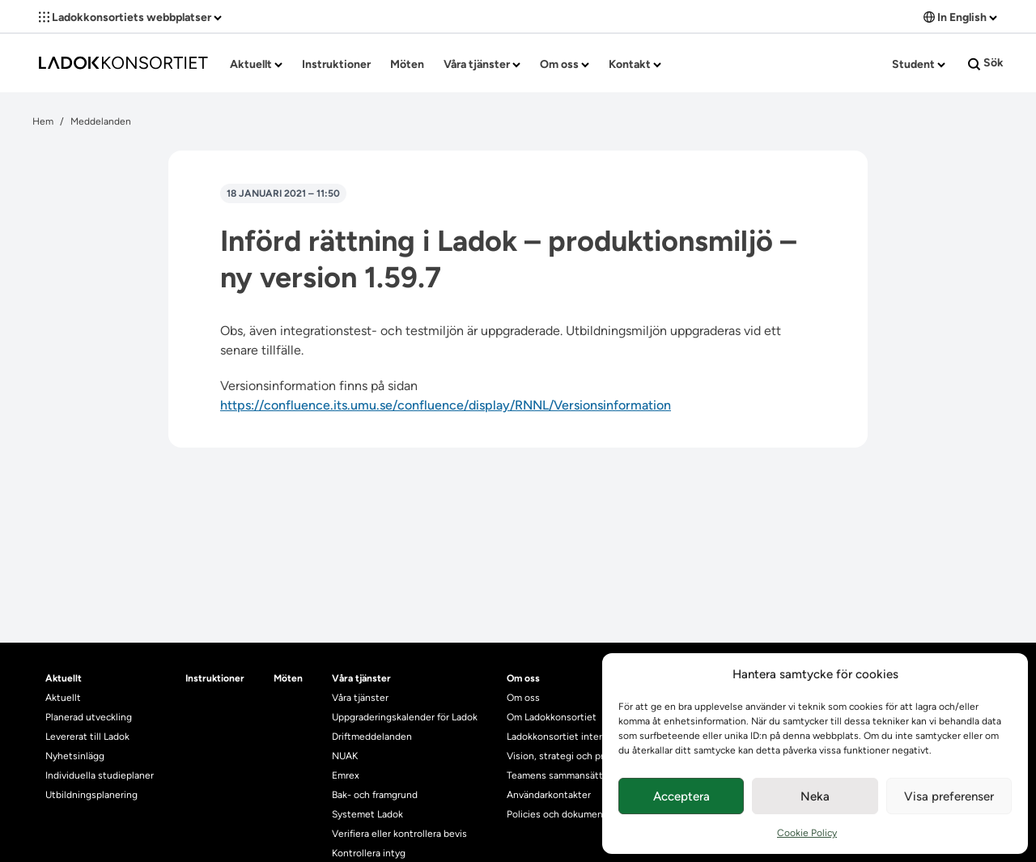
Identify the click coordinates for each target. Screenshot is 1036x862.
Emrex (345, 775)
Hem (42, 121)
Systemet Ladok (367, 814)
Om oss (564, 64)
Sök (986, 63)
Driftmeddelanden (372, 736)
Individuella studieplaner (100, 775)
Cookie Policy (807, 833)
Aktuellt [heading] (63, 678)
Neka (815, 796)
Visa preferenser (949, 796)
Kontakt (635, 64)
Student (918, 64)
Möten (407, 64)
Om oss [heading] (523, 678)
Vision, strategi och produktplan (577, 756)
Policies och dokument (557, 814)
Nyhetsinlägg (74, 756)
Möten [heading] (288, 678)
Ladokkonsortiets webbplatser (130, 17)
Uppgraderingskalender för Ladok (405, 717)
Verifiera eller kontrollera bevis (399, 833)
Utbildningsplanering (91, 794)
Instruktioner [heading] (214, 678)
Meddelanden (100, 121)
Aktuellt (256, 64)
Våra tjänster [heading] (361, 678)
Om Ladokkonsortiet (552, 717)
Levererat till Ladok (87, 736)
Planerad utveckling (88, 717)
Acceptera (681, 796)
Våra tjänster (482, 64)
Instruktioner (336, 64)
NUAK (345, 756)
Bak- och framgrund (375, 794)
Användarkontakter (549, 794)
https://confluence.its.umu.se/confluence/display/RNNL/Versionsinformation (445, 405)
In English (960, 17)
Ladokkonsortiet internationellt (576, 736)
